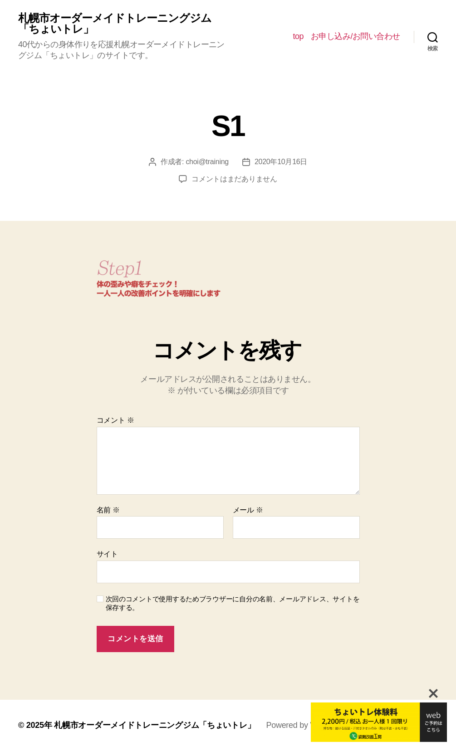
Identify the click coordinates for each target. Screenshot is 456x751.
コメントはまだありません (234, 179)
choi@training (207, 162)
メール (248, 510)
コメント (115, 420)
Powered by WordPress (307, 725)
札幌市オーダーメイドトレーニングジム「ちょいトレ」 (114, 23)
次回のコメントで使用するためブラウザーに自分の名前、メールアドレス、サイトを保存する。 (233, 603)
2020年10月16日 (281, 162)
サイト (107, 554)
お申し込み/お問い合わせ (355, 36)
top (298, 36)
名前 (108, 510)
